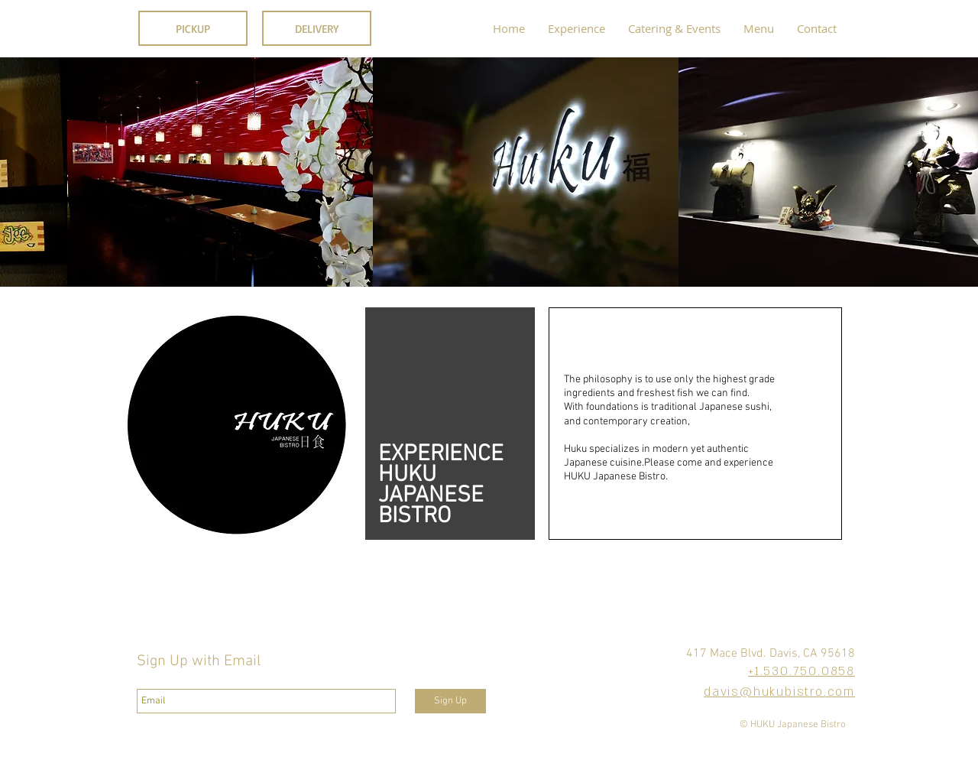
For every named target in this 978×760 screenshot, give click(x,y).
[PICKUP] (193, 28)
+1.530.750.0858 (801, 671)
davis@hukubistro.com (779, 692)
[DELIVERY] (316, 28)
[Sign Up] (450, 701)
